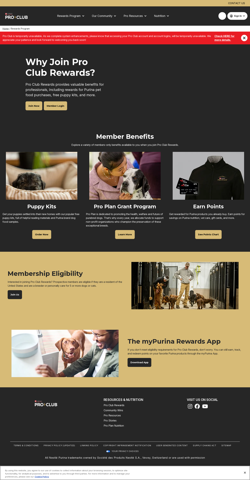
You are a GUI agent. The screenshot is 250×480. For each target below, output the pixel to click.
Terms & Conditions (26, 445)
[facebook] (197, 407)
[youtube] (205, 407)
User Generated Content (172, 445)
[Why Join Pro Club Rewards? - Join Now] (34, 105)
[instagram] (190, 407)
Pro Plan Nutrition (114, 425)
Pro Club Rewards (114, 405)
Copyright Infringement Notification (127, 445)
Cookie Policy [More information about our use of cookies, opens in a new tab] (42, 476)
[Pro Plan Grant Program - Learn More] (125, 234)
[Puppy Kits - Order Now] (41, 234)
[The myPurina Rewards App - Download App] (139, 362)
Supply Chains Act (204, 445)
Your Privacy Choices (125, 451)
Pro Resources (112, 415)
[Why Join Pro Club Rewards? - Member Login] (55, 105)
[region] (125, 473)
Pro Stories (110, 420)
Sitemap (226, 445)
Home (6, 28)
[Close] (244, 472)
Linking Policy (89, 445)
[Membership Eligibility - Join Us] (15, 294)
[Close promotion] (244, 38)
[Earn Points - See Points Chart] (208, 234)
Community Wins (113, 410)
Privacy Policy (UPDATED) (59, 445)
